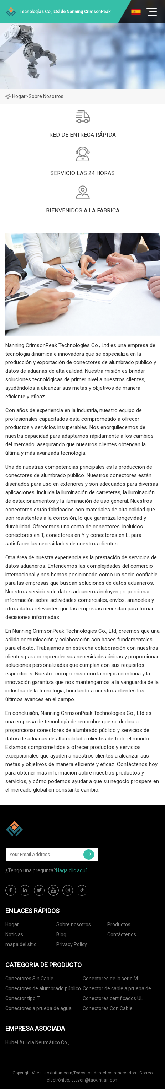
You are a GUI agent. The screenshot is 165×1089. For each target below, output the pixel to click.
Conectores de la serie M (110, 978)
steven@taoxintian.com (95, 1080)
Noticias (14, 934)
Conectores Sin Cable (29, 978)
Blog (61, 934)
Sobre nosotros (73, 924)
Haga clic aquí (71, 870)
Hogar (15, 96)
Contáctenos (121, 934)
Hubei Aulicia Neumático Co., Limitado (37, 1044)
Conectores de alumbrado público (43, 988)
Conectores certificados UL (113, 998)
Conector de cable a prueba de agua (117, 990)
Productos (118, 924)
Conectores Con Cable (108, 1008)
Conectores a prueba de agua (38, 1008)
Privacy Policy (71, 944)
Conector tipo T (22, 998)
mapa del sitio (21, 944)
